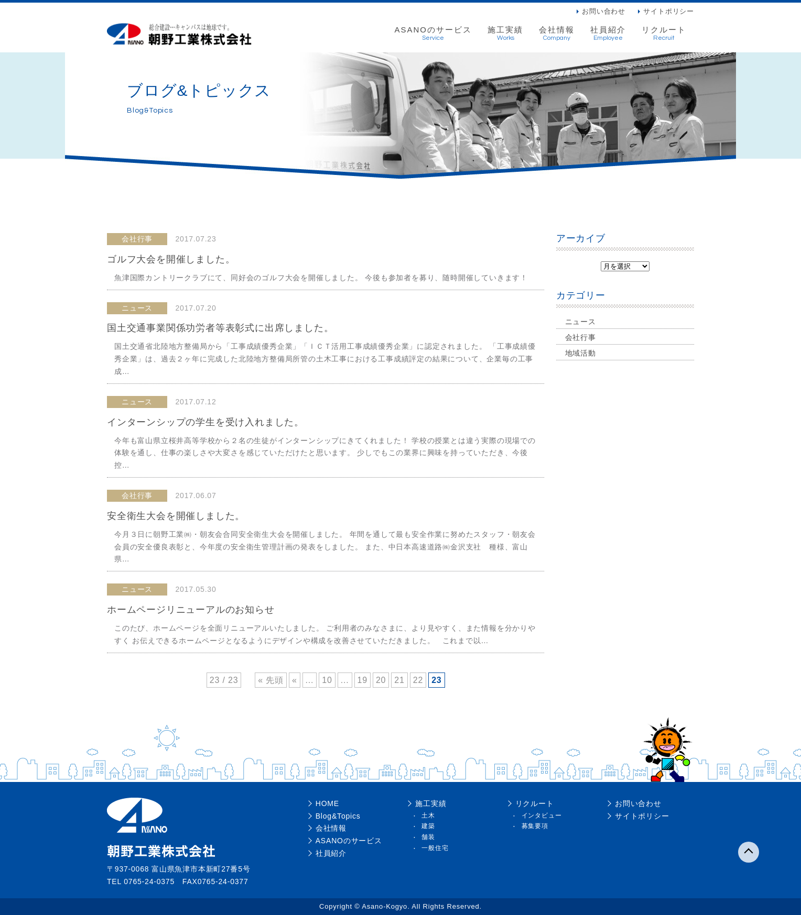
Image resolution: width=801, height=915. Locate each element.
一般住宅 (434, 848)
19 (362, 680)
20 (381, 680)
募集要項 (535, 826)
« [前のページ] (294, 680)
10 (327, 680)
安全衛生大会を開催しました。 (176, 516)
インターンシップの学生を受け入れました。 (205, 422)
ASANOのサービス (433, 33)
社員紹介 (608, 33)
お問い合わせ (603, 11)
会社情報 (557, 33)
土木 (428, 815)
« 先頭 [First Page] (271, 680)
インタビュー (542, 815)
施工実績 (505, 33)
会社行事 (580, 337)
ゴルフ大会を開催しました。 (171, 259)
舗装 (428, 837)
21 (399, 680)
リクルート (664, 33)
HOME (327, 803)
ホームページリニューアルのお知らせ (191, 609)
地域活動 (580, 353)
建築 (428, 826)
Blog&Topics (338, 816)
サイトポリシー (668, 11)
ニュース (580, 321)
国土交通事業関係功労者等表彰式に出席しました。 (220, 328)
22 (418, 680)
